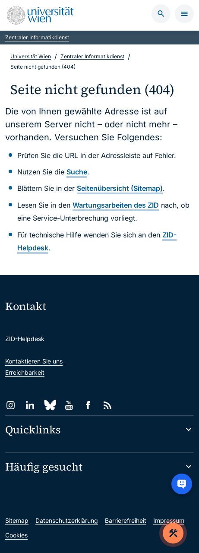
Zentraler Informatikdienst (37, 37)
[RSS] (108, 405)
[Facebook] (88, 405)
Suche (76, 171)
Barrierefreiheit (125, 520)
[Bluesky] (49, 405)
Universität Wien (30, 56)
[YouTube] (69, 405)
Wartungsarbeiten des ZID (116, 205)
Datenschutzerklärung (66, 520)
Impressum (168, 520)
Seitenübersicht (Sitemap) (120, 188)
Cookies (16, 535)
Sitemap (16, 520)
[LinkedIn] (30, 405)
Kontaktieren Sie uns (34, 361)
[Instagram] (10, 405)
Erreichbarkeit (24, 372)
